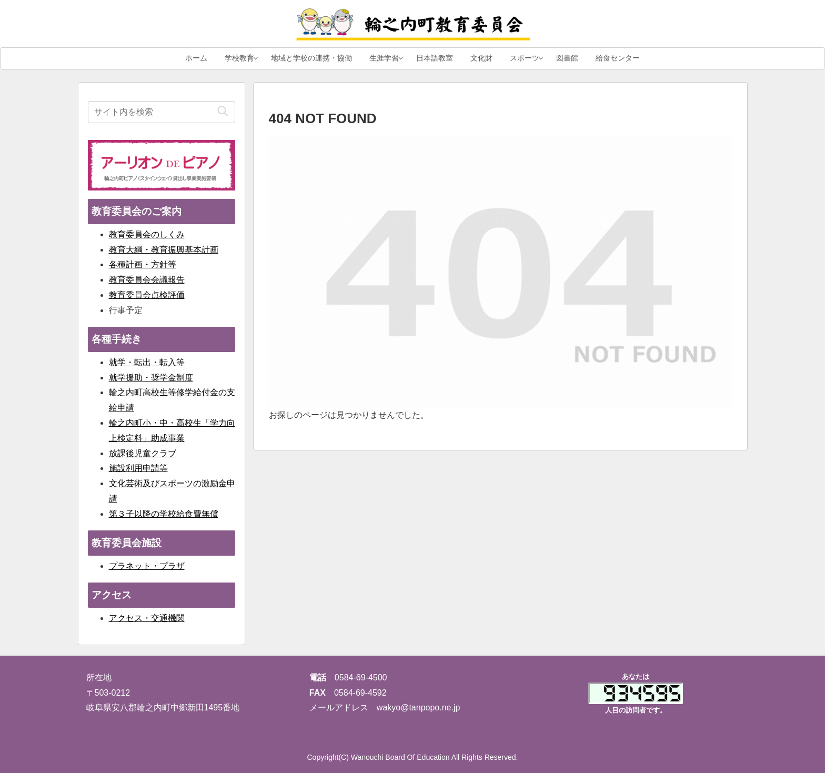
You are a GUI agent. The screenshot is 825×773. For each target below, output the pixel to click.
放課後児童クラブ (142, 453)
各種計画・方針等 (142, 264)
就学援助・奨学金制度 (151, 377)
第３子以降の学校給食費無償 (163, 513)
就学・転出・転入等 (147, 362)
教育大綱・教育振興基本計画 (163, 249)
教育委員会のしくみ (147, 234)
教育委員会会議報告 (147, 279)
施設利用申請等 (138, 468)
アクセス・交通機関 (147, 618)
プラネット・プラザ (147, 565)
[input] (161, 112)
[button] (223, 112)
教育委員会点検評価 (147, 294)
